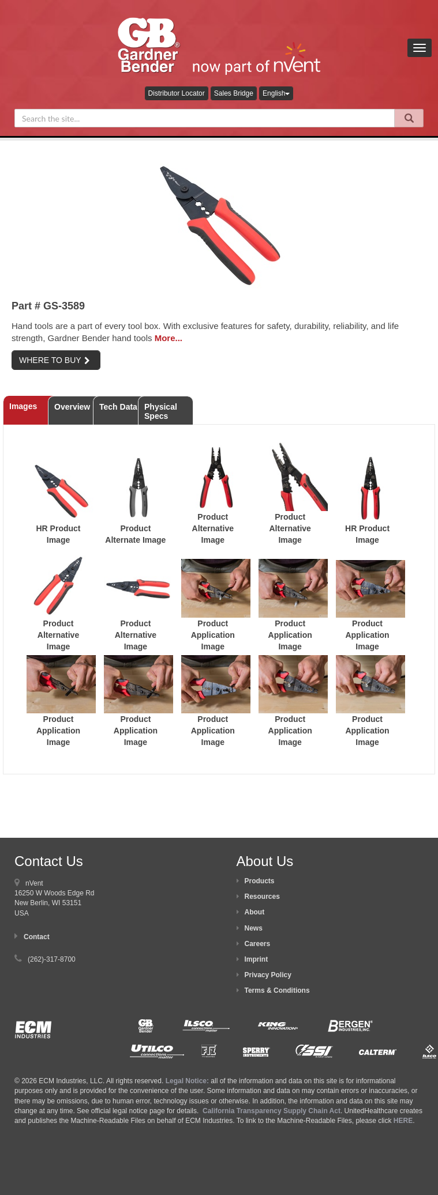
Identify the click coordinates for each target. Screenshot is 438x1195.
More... (168, 338)
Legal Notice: (188, 1081)
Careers (258, 944)
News (254, 928)
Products (260, 881)
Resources (262, 897)
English (276, 93)
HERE (403, 1121)
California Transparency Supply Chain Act (271, 1111)
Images (23, 406)
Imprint (256, 959)
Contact (37, 937)
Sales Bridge (233, 93)
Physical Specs (160, 411)
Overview (72, 406)
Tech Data (118, 406)
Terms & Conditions (277, 990)
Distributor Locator (176, 93)
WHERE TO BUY (54, 360)
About (255, 912)
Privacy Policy (268, 975)
